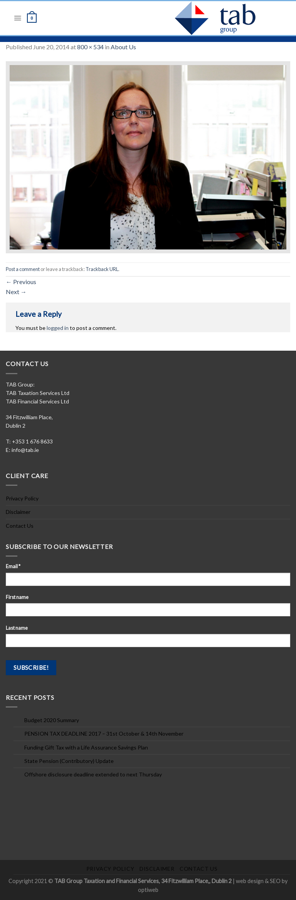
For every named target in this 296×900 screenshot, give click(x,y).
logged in (58, 328)
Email (13, 566)
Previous (21, 281)
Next (16, 291)
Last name (17, 628)
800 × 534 (90, 46)
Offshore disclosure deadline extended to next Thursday (93, 774)
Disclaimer (18, 512)
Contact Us (20, 525)
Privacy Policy (22, 498)
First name (17, 597)
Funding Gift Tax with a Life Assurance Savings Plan (86, 747)
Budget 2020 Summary (51, 720)
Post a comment (23, 269)
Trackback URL (102, 269)
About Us (123, 46)
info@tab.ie (25, 450)
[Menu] (17, 18)
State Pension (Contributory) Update (69, 761)
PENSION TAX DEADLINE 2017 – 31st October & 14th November (103, 733)
